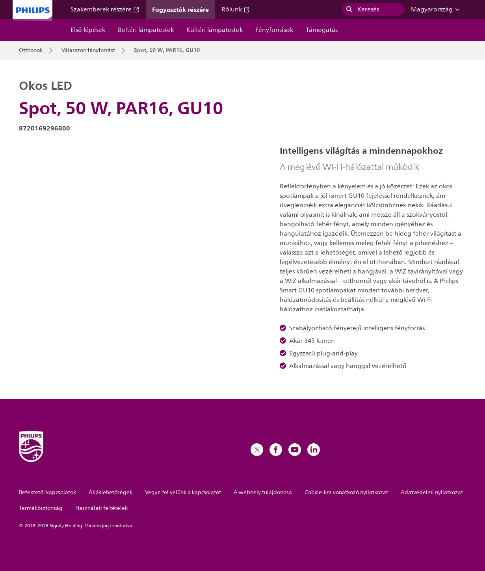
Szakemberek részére (105, 9)
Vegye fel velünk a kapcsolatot (183, 492)
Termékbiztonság (41, 508)
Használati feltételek (101, 508)
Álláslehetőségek (110, 492)
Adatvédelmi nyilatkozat (432, 492)
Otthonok (31, 50)
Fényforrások (274, 30)
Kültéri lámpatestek (214, 30)
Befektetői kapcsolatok (47, 492)
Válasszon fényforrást (88, 50)
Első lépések (88, 30)
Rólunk (235, 9)
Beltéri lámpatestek (146, 30)
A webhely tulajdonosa (263, 492)
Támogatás (322, 30)
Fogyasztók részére (180, 9)
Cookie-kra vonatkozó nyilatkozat (346, 492)
